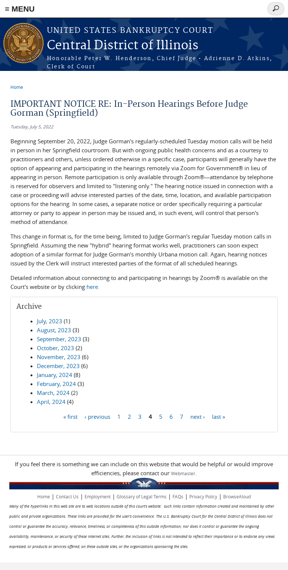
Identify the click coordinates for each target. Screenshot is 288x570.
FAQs (178, 496)
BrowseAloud (237, 496)
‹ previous (97, 416)
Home (16, 87)
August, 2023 (54, 330)
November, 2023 (58, 357)
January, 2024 (54, 375)
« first (70, 416)
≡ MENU (20, 8)
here (92, 286)
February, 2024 (56, 383)
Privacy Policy (203, 496)
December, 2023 (58, 366)
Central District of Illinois (122, 45)
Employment (98, 496)
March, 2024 (53, 392)
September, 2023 (59, 339)
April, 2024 (51, 401)
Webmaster (183, 473)
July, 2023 (49, 321)
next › (197, 416)
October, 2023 (55, 348)
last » (218, 416)
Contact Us (67, 496)
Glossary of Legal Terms (142, 496)
